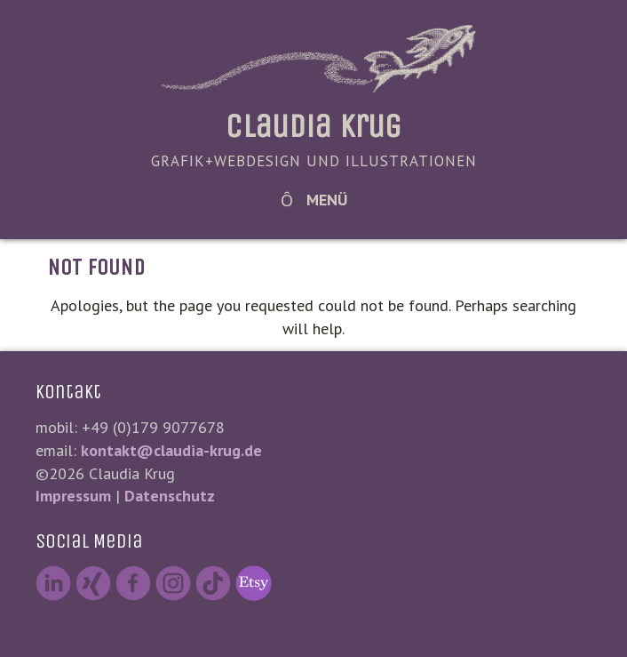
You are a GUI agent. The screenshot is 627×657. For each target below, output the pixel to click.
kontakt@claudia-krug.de (171, 450)
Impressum (73, 495)
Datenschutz (169, 495)
